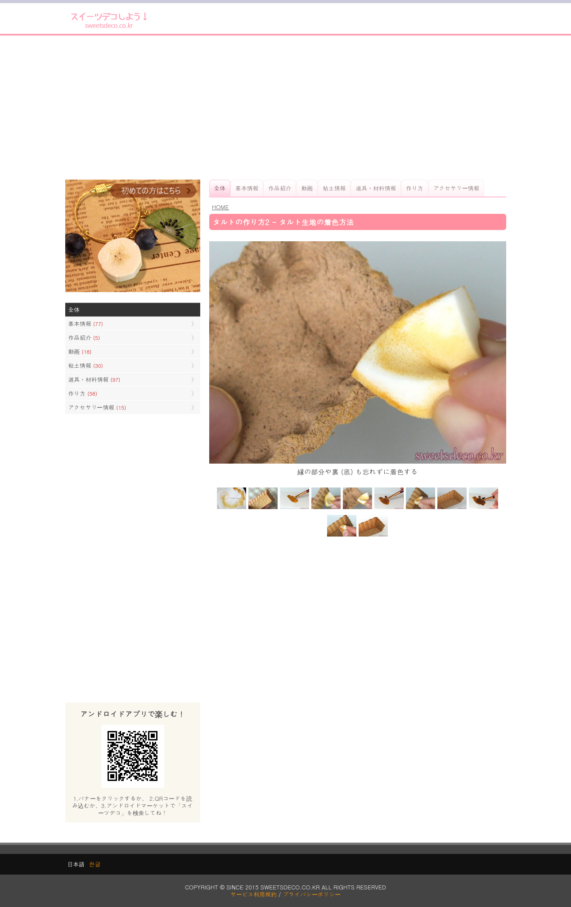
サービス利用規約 (253, 894)
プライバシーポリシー (312, 894)
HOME (220, 207)
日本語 (76, 864)
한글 (95, 864)
